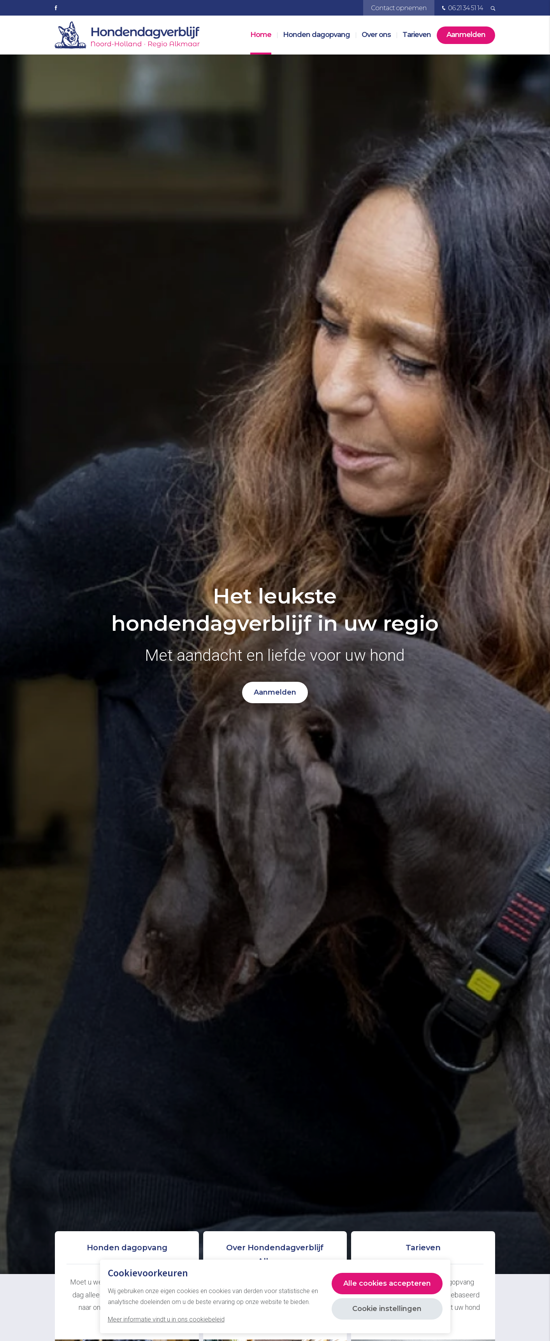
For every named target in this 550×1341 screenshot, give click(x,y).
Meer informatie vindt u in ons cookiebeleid (166, 1319)
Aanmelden (465, 34)
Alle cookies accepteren (387, 1283)
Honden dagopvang (316, 34)
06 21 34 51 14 (461, 8)
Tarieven (416, 34)
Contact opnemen (399, 8)
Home (260, 34)
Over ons (376, 34)
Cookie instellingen (387, 1308)
